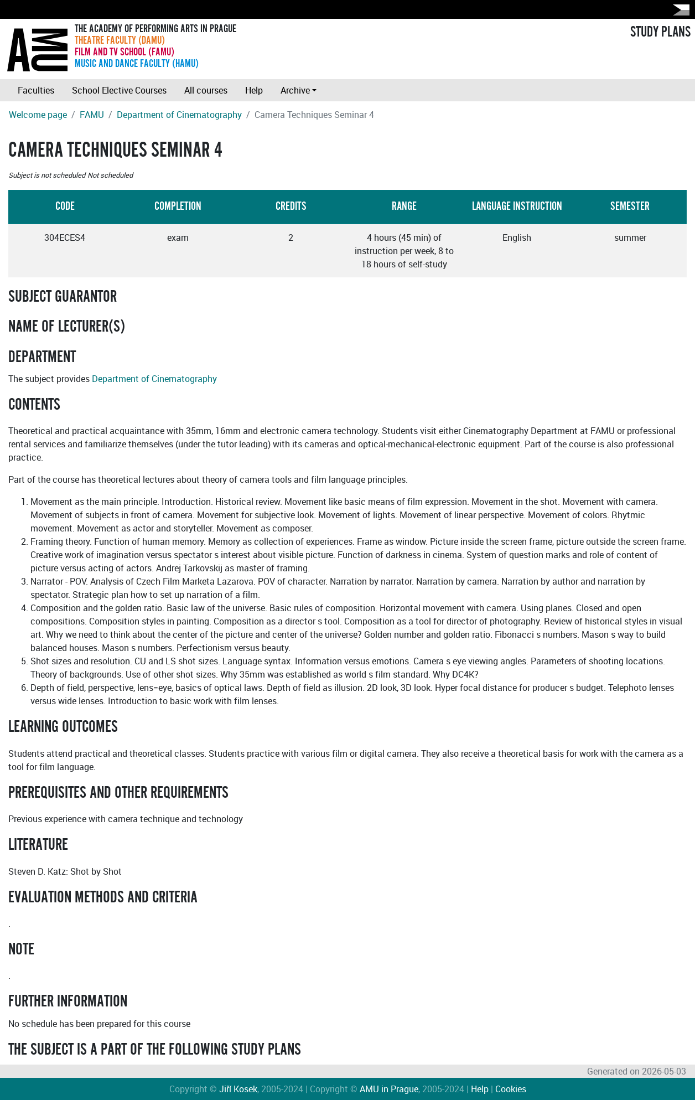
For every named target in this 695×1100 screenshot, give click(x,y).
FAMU (92, 115)
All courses (205, 90)
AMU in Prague (389, 1089)
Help (254, 90)
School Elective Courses (119, 90)
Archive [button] (295, 90)
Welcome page (38, 115)
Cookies (510, 1089)
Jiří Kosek (238, 1089)
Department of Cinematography (179, 115)
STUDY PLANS (660, 32)
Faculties (36, 90)
